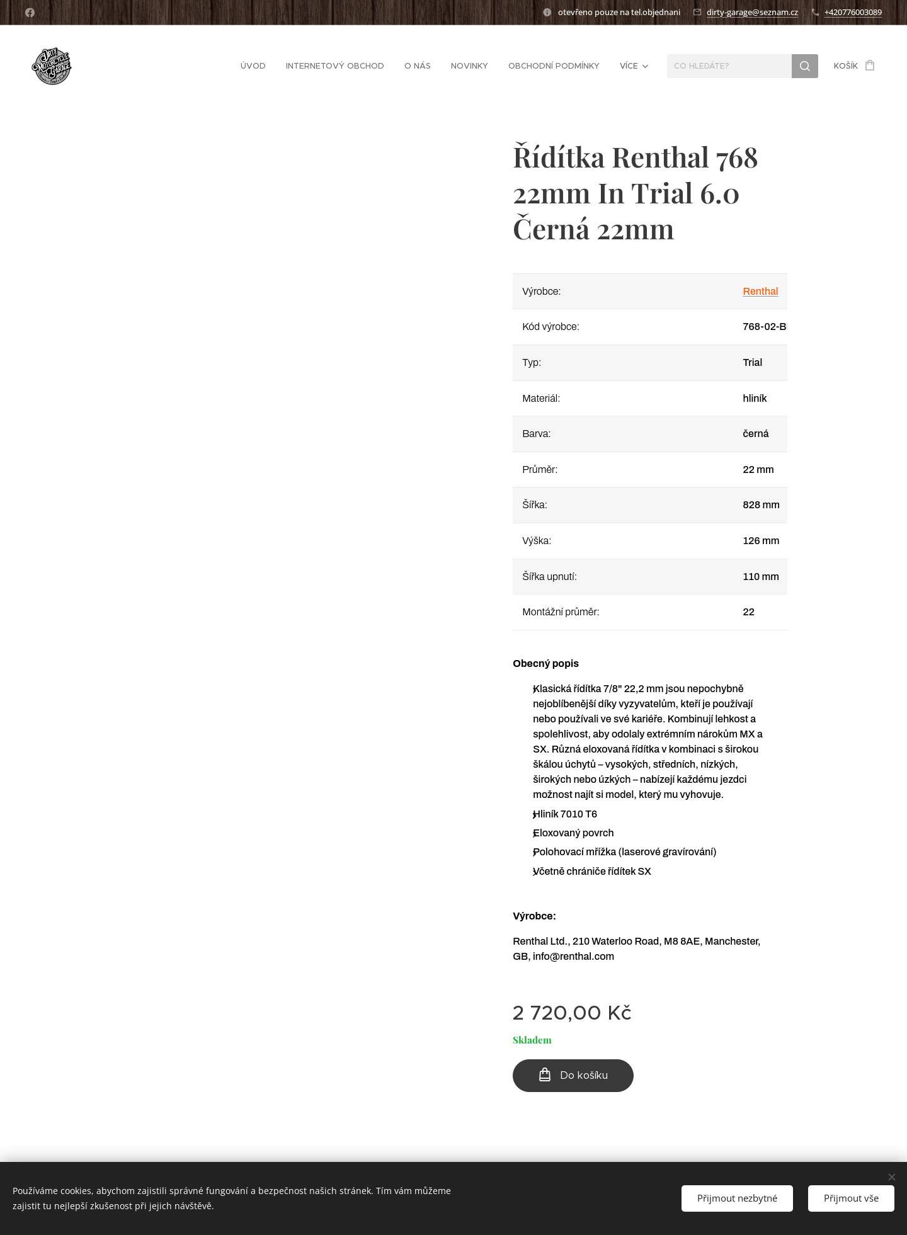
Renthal (761, 291)
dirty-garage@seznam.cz (752, 12)
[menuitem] (154, 66)
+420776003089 (853, 12)
